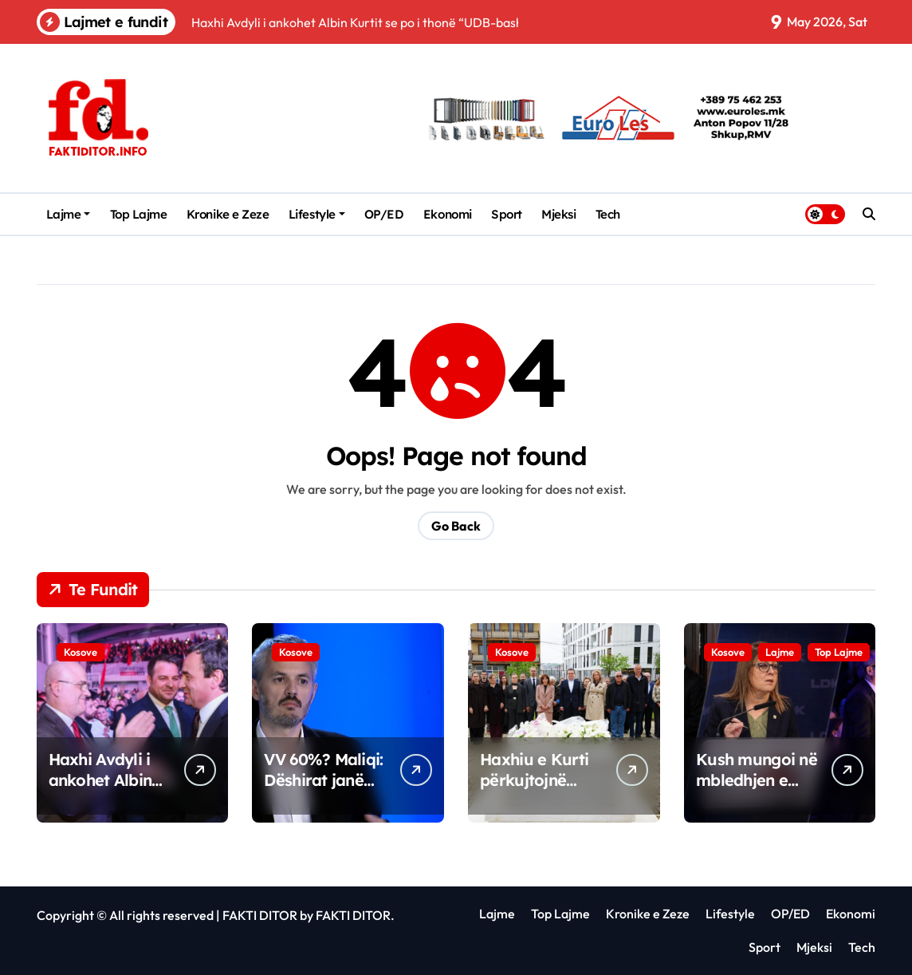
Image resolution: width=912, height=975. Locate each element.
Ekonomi (447, 214)
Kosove (80, 651)
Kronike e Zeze (228, 214)
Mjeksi (558, 214)
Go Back (456, 526)
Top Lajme (138, 214)
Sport (506, 214)
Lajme (68, 214)
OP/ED (384, 214)
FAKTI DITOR (259, 915)
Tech (608, 214)
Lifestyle (317, 214)
